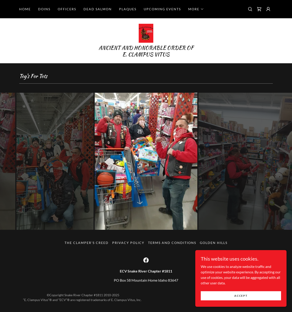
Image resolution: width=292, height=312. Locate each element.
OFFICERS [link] (67, 9)
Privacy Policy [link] (128, 243)
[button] (196, 9)
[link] (259, 9)
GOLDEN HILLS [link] (213, 243)
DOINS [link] (44, 9)
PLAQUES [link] (127, 9)
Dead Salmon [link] (97, 9)
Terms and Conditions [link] (172, 243)
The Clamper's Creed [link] (87, 243)
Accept (240, 295)
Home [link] (25, 9)
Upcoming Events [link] (162, 9)
